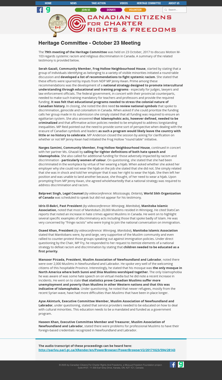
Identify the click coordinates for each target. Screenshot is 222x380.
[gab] (48, 10)
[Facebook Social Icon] (40, 10)
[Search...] (174, 10)
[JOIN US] (86, 10)
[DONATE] (111, 10)
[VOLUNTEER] (135, 10)
